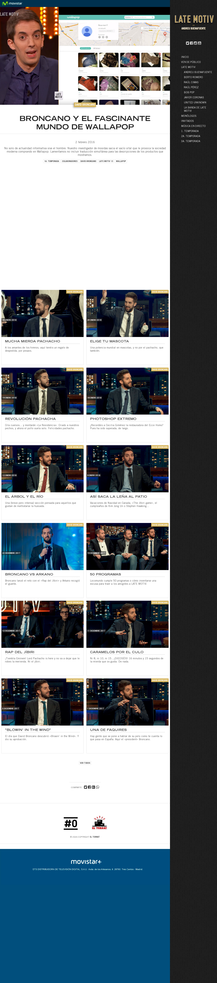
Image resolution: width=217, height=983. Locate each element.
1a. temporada (51, 161)
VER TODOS (85, 763)
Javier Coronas (194, 98)
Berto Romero (193, 77)
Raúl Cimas (191, 82)
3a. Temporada (190, 141)
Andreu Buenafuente (198, 72)
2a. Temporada (190, 136)
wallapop (121, 161)
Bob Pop (189, 93)
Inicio (185, 57)
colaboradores (70, 161)
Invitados (187, 121)
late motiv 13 (106, 161)
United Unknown (195, 103)
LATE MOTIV (188, 67)
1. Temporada (190, 131)
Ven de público (191, 62)
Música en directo (193, 126)
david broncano (88, 161)
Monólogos (188, 116)
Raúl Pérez (191, 87)
